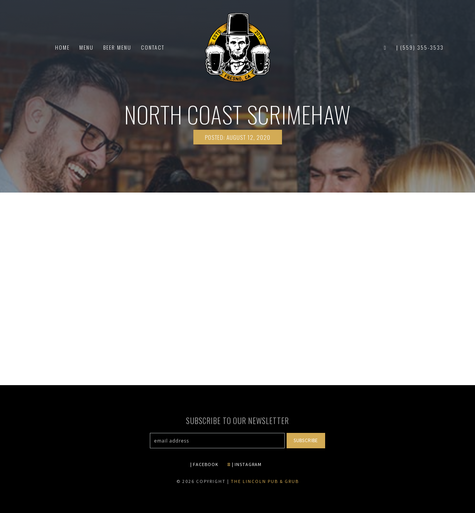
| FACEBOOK (204, 464)
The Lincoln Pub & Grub (265, 481)
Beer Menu (117, 47)
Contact (152, 47)
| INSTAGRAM (244, 464)
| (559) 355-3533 (420, 47)
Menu (86, 47)
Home (62, 47)
